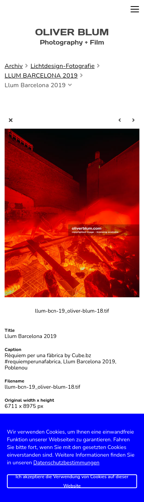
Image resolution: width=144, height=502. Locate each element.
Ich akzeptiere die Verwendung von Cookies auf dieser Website (72, 481)
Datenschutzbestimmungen (66, 462)
